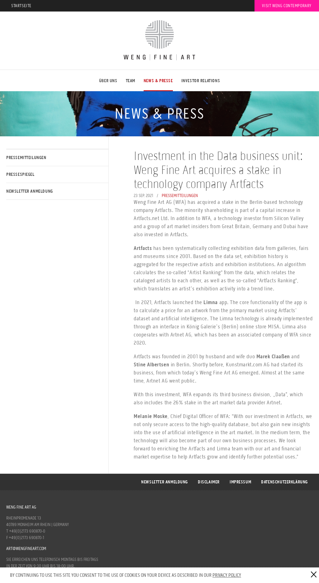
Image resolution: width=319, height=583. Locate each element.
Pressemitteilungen (26, 157)
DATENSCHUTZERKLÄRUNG (284, 482)
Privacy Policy (226, 575)
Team (130, 80)
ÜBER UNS (108, 80)
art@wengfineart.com (26, 548)
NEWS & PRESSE (158, 80)
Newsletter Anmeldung (29, 191)
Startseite (21, 5)
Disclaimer (209, 482)
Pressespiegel (20, 174)
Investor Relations (200, 80)
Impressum (240, 482)
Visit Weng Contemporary (287, 5)
